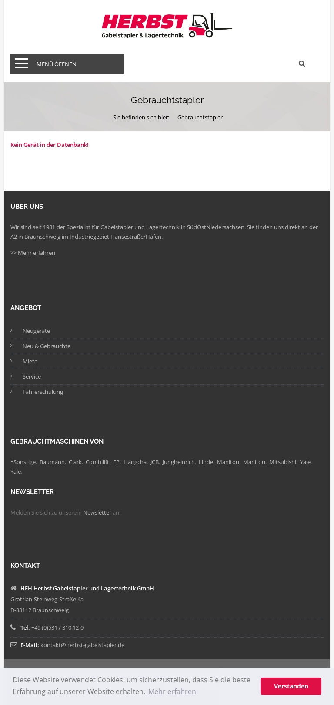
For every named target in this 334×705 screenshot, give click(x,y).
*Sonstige (23, 462)
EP (116, 462)
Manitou (228, 462)
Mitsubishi (282, 462)
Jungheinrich (179, 462)
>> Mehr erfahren (32, 253)
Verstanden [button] (291, 686)
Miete (30, 361)
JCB (154, 462)
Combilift (97, 462)
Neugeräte (36, 331)
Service (32, 376)
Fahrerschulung (43, 392)
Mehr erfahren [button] (172, 691)
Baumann (52, 462)
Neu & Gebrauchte (46, 346)
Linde (206, 462)
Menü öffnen (57, 64)
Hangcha (135, 462)
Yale (305, 462)
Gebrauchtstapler (200, 117)
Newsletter (97, 512)
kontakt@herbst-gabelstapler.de (82, 645)
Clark (75, 462)
